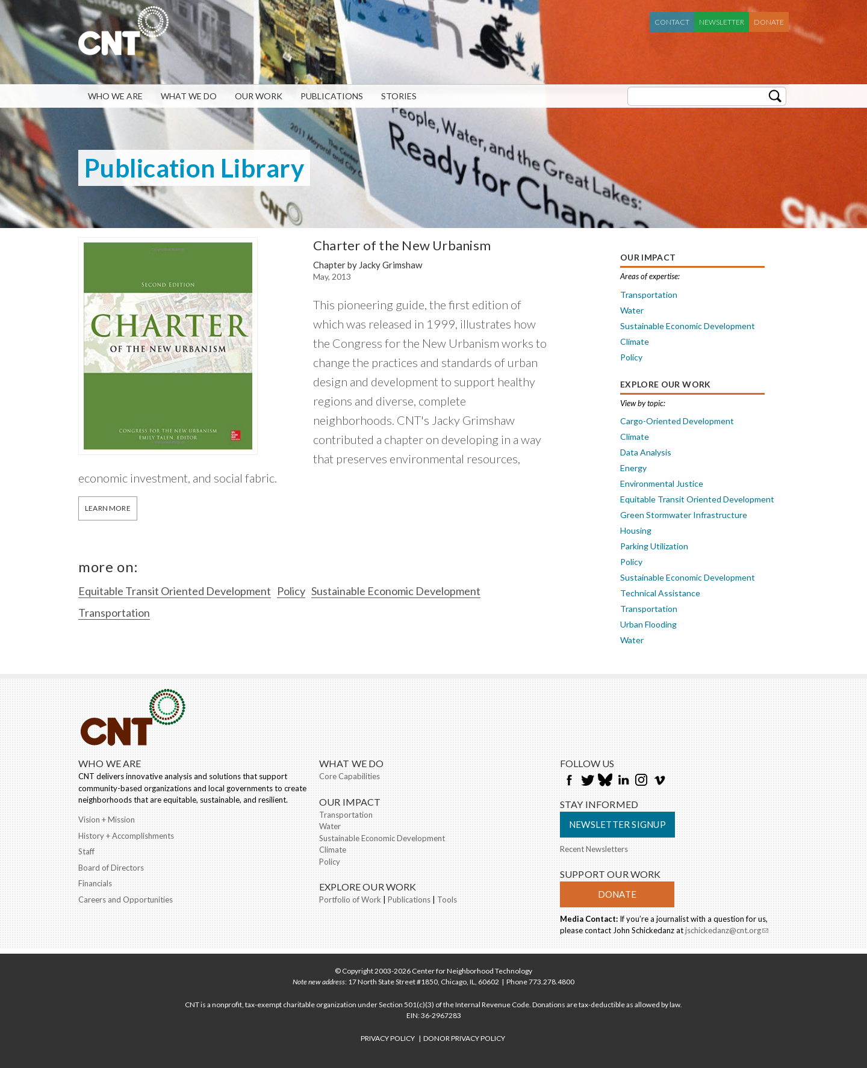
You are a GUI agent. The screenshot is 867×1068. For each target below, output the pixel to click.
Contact (671, 21)
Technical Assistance (660, 593)
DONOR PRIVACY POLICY (464, 1038)
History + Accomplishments (126, 836)
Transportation (114, 612)
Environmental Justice (661, 483)
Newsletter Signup (617, 824)
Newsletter (721, 21)
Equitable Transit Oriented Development (174, 590)
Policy (291, 590)
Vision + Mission (106, 819)
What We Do (189, 96)
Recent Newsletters (594, 849)
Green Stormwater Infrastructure (683, 515)
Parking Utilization (654, 546)
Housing (635, 530)
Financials (95, 883)
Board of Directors (111, 867)
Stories (399, 96)
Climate (634, 341)
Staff (86, 851)
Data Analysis (645, 452)
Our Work (258, 96)
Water (632, 310)
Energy (633, 468)
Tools (447, 899)
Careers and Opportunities (125, 899)
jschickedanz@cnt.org (726, 931)
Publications (331, 96)
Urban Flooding (648, 624)
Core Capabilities (349, 776)
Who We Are (115, 96)
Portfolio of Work (350, 899)
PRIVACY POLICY (388, 1038)
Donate (769, 21)
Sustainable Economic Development (395, 590)
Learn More (108, 508)
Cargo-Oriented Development (677, 421)
